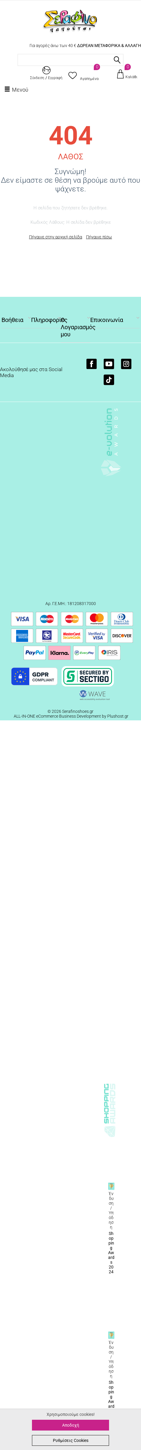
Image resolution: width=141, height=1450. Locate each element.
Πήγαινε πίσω (99, 237)
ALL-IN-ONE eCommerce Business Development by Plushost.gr (71, 716)
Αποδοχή (70, 1425)
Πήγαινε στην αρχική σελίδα (55, 237)
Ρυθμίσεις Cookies (70, 1440)
